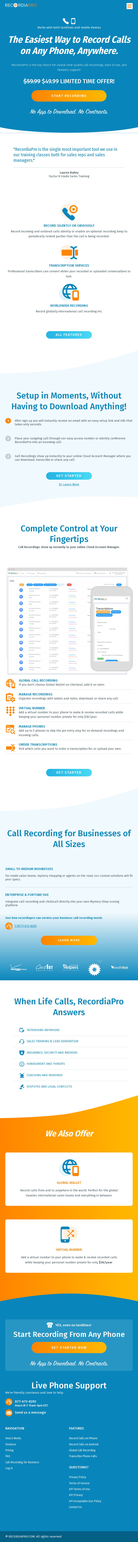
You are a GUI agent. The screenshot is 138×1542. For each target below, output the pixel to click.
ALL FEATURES (69, 335)
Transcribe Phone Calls (83, 1456)
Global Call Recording (82, 1450)
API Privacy (76, 1495)
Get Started (69, 476)
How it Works (13, 1438)
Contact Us (75, 1507)
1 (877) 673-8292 (25, 926)
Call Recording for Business (22, 1462)
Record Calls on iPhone (83, 1438)
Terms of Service (79, 1483)
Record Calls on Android (83, 1444)
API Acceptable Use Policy (85, 1501)
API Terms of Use (79, 1489)
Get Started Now (69, 1347)
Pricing (9, 1450)
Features (10, 1444)
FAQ (7, 1456)
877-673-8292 (25, 1401)
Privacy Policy (77, 1477)
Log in (9, 1468)
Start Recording (69, 96)
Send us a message (30, 1412)
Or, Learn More (69, 484)
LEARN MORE (69, 940)
